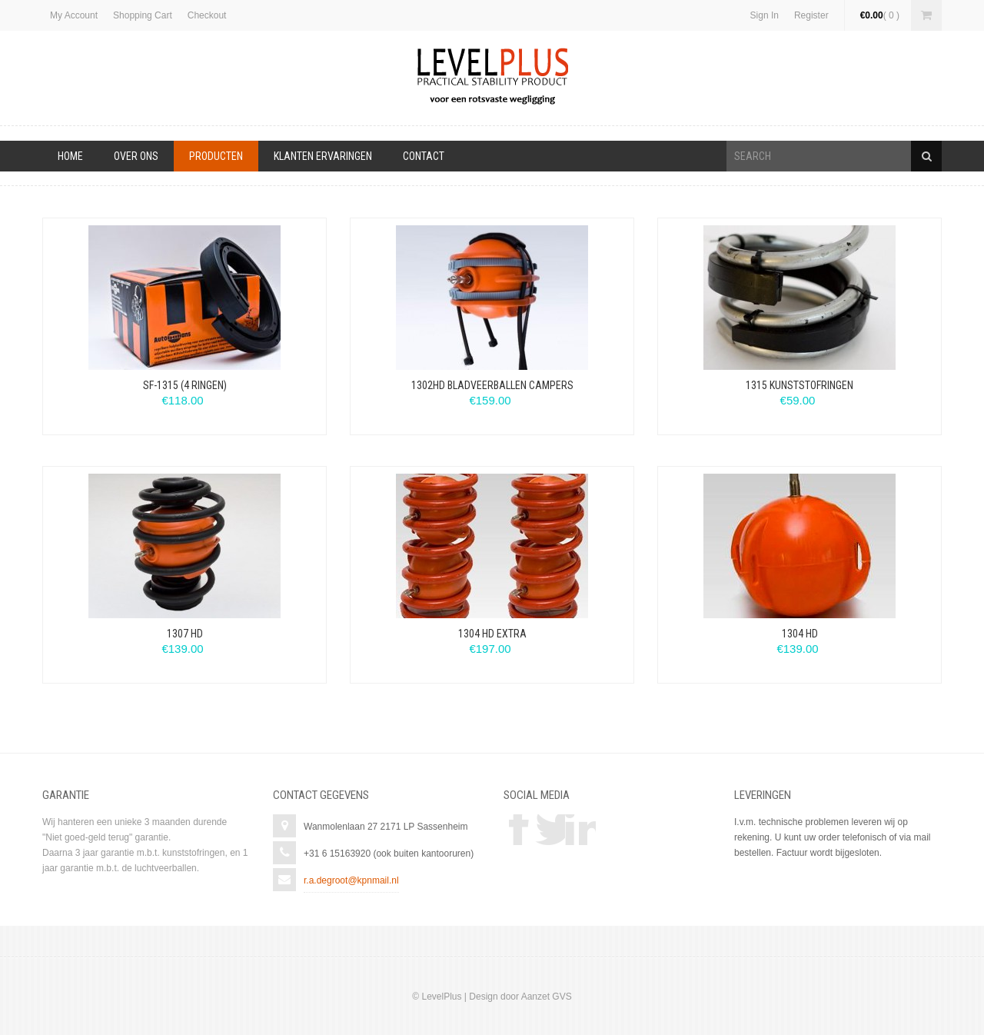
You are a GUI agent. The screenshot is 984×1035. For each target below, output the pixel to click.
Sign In (764, 15)
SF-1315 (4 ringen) (185, 385)
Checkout (207, 15)
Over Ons (136, 156)
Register (811, 15)
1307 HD (185, 633)
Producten (216, 156)
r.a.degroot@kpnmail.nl (351, 880)
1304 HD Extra (492, 633)
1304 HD (800, 633)
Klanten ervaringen (323, 156)
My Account (74, 15)
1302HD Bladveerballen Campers (492, 385)
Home (70, 156)
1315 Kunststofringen (799, 385)
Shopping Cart (142, 15)
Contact (423, 156)
